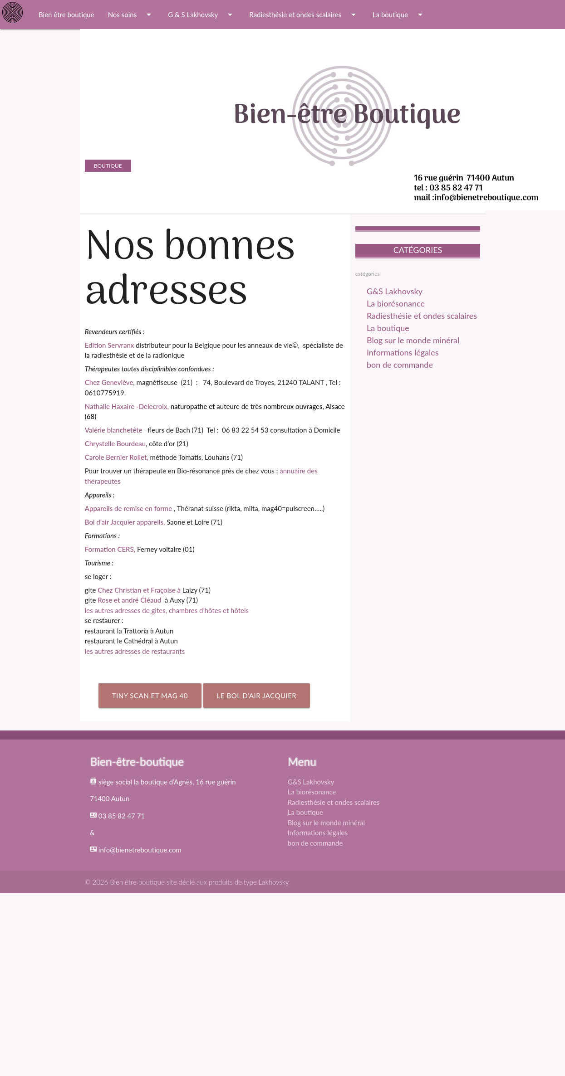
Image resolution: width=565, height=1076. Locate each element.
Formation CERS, (110, 549)
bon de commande (400, 365)
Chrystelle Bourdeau (115, 443)
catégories (367, 273)
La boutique (399, 14)
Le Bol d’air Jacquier (256, 695)
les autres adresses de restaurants (135, 651)
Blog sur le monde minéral (413, 340)
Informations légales (403, 352)
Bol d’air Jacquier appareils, (125, 522)
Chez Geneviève (109, 382)
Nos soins (131, 14)
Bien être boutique (66, 14)
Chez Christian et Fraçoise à (140, 590)
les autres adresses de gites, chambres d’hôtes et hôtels (167, 610)
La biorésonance (396, 303)
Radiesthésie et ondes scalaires (304, 14)
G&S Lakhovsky (395, 291)
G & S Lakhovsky (202, 14)
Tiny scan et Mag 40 (150, 695)
